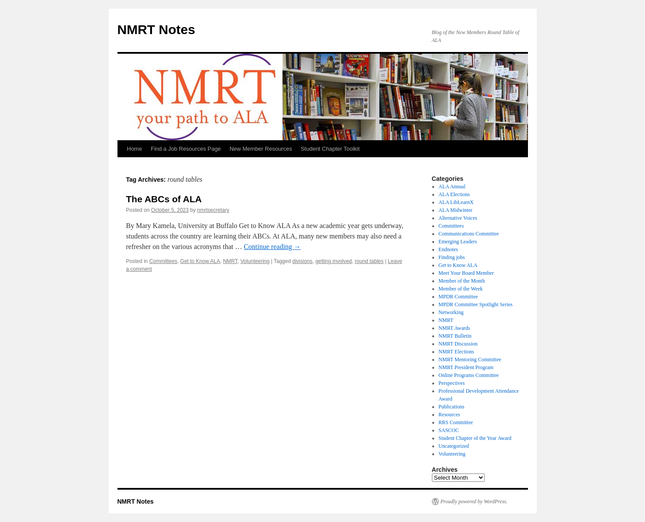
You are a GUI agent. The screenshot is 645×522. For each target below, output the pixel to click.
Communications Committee (468, 234)
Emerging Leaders (457, 242)
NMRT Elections (456, 352)
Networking (450, 312)
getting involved (333, 261)
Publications (451, 407)
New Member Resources (261, 148)
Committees (163, 261)
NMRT (230, 261)
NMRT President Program (465, 367)
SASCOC (448, 430)
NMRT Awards (454, 328)
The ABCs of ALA (164, 199)
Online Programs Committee (468, 375)
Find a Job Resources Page (186, 148)
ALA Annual (452, 186)
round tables (369, 261)
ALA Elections (454, 194)
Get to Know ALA (200, 261)
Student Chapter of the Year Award (474, 438)
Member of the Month (461, 281)
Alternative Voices (457, 218)
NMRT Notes (156, 29)
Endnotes (448, 249)
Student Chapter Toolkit (330, 148)
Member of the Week (460, 289)
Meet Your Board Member (466, 273)
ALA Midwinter (455, 210)
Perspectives (451, 383)
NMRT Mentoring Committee (469, 359)
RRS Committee (455, 422)
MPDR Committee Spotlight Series (475, 304)
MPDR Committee (458, 297)
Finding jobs (451, 257)
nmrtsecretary (213, 210)
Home (134, 148)
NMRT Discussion (457, 344)
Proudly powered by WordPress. (474, 501)
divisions (302, 261)
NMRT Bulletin (454, 336)
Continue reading (272, 246)
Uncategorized (453, 446)
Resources (449, 414)
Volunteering (254, 261)
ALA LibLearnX (455, 202)
